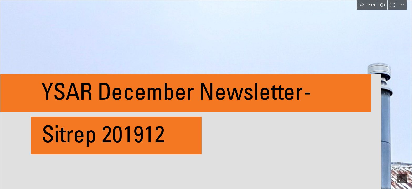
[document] (206, 94)
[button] (367, 5)
